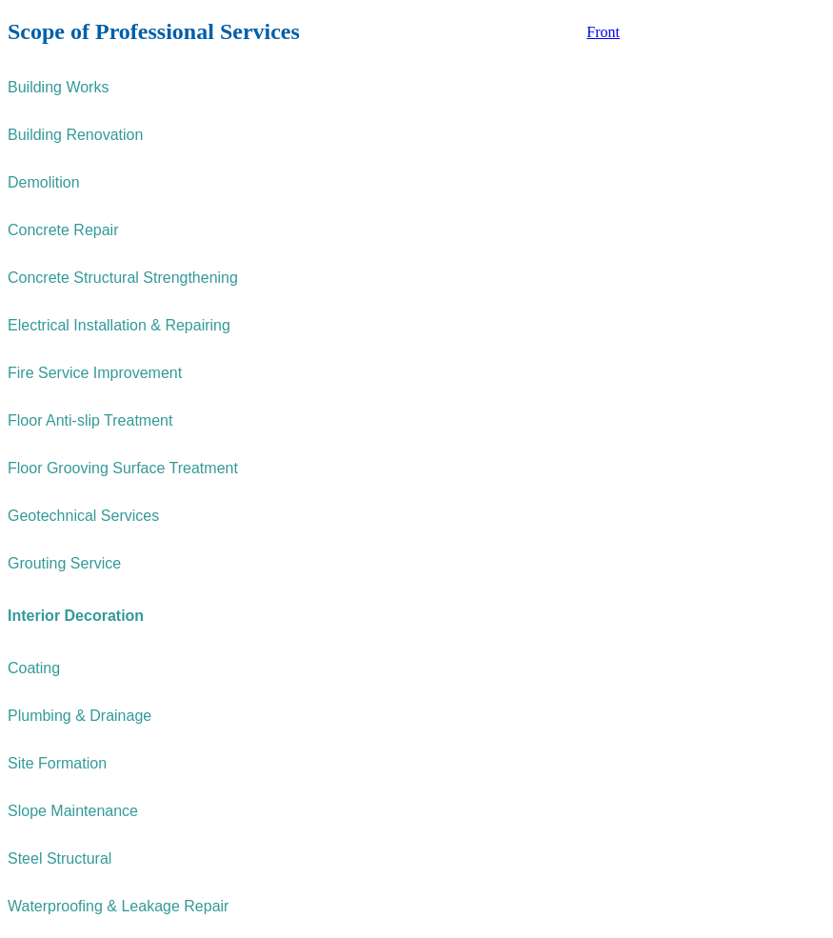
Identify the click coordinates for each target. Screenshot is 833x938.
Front (603, 32)
